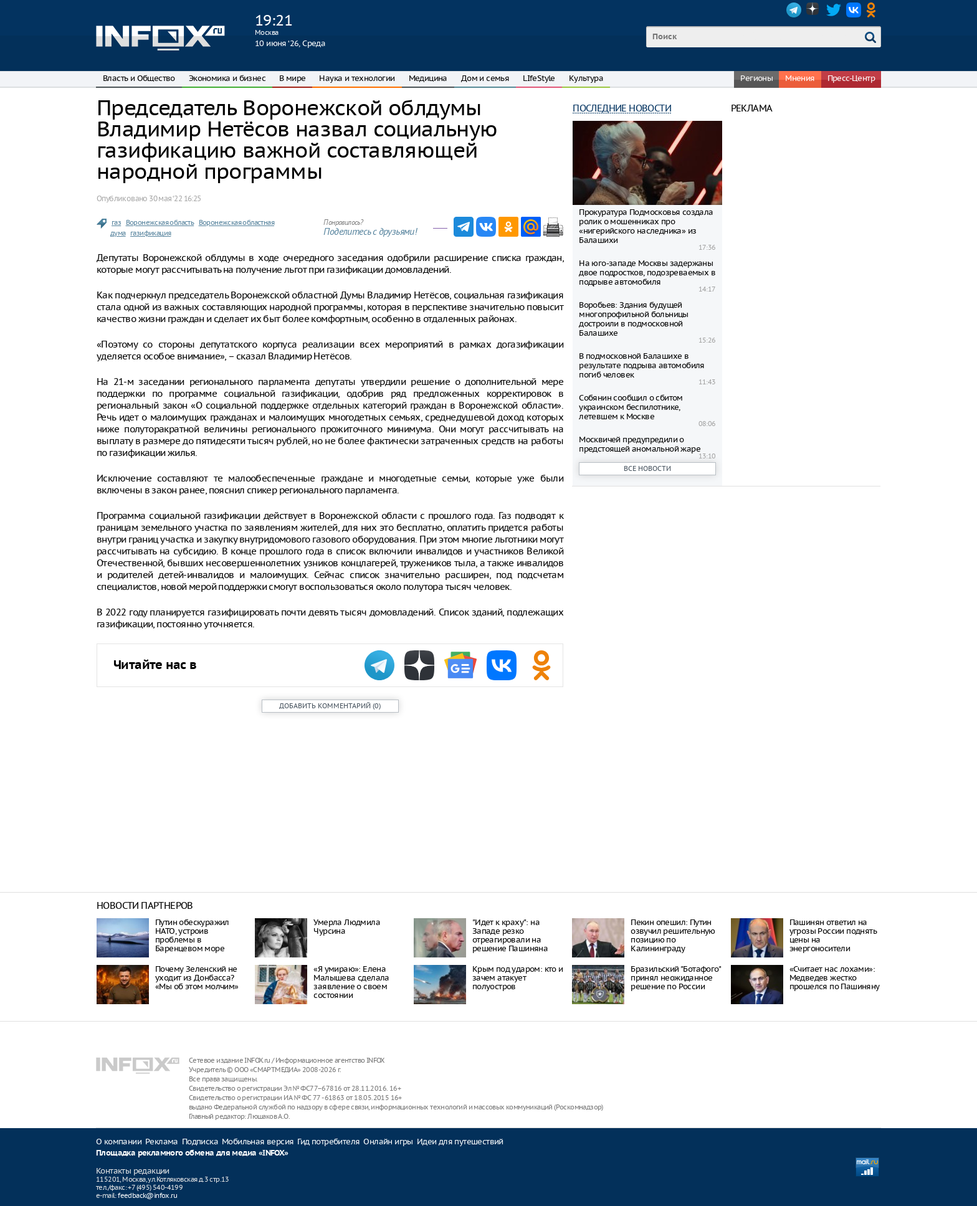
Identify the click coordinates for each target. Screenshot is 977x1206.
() (330, 705)
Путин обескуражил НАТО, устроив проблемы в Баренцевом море (192, 935)
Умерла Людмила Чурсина (346, 926)
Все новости (647, 468)
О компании (118, 1141)
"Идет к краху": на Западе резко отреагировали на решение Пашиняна (510, 935)
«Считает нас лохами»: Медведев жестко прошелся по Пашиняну (834, 978)
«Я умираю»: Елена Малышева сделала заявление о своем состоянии (351, 982)
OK (873, 9)
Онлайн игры (387, 1141)
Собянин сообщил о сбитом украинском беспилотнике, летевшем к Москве (631, 407)
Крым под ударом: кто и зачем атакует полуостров (517, 978)
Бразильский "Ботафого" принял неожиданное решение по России (675, 978)
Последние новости (622, 108)
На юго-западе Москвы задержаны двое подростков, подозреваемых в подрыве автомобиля (647, 272)
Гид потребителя (328, 1141)
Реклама (161, 1141)
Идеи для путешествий (460, 1141)
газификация (150, 233)
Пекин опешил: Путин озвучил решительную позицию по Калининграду (673, 935)
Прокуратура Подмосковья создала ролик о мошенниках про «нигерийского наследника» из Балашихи (646, 226)
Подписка (200, 1141)
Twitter (833, 9)
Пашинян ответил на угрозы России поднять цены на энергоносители (833, 935)
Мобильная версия (257, 1141)
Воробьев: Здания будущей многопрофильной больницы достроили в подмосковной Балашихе (634, 319)
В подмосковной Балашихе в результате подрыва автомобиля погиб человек (642, 365)
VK (853, 9)
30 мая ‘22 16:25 (175, 198)
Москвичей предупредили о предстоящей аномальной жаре (639, 444)
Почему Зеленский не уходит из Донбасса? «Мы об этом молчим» (197, 978)
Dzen (813, 9)
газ (116, 222)
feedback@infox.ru (147, 1195)
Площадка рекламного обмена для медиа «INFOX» (192, 1153)
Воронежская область (160, 222)
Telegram (793, 9)
